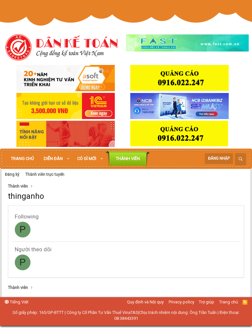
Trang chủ (22, 158)
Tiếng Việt (17, 301)
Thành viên (128, 158)
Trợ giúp (206, 301)
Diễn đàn (53, 158)
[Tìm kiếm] (240, 159)
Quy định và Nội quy (145, 301)
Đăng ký (12, 174)
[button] (68, 158)
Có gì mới (86, 158)
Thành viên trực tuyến (44, 174)
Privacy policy (181, 301)
